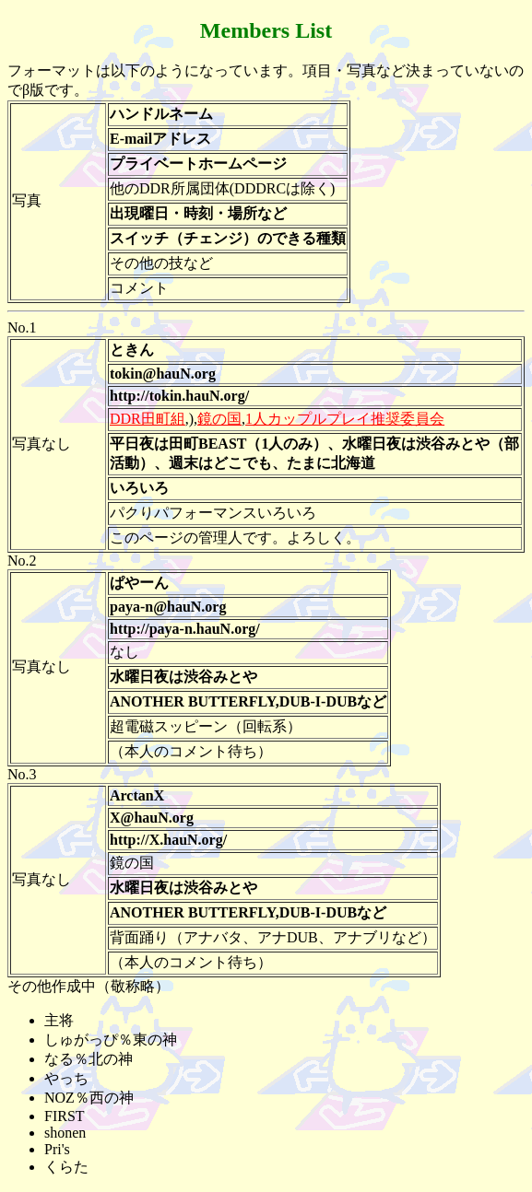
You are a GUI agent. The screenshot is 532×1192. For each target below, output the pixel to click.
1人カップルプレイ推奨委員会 (344, 419)
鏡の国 (219, 419)
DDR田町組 (147, 419)
